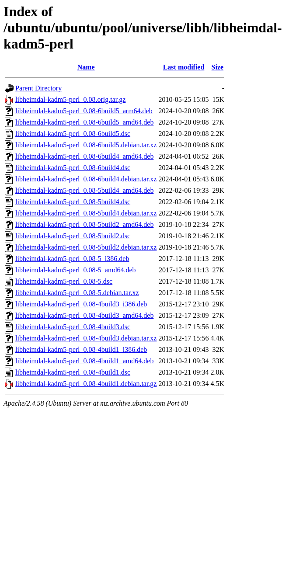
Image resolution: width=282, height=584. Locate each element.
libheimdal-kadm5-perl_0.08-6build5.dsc (72, 133)
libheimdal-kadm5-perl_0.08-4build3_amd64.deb (84, 315)
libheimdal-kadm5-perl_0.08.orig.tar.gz (70, 99)
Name (86, 67)
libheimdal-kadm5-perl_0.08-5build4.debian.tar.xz (86, 213)
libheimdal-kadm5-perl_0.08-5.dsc (63, 281)
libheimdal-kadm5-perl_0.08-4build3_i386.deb (81, 304)
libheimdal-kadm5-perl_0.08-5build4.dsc (72, 201)
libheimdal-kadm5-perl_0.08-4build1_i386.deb (81, 349)
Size (218, 67)
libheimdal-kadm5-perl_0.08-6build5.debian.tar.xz (86, 145)
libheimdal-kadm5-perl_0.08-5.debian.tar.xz (77, 292)
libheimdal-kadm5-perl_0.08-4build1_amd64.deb (84, 361)
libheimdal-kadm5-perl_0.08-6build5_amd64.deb (84, 122)
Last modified (184, 67)
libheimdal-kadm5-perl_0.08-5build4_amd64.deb (84, 190)
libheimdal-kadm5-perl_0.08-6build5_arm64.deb (84, 111)
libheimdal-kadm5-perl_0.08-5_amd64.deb (75, 270)
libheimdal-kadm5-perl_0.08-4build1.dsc (72, 372)
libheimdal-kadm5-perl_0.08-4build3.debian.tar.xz (86, 338)
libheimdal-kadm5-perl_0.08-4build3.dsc (72, 326)
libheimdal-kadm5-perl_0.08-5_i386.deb (72, 258)
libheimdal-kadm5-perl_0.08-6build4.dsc (72, 167)
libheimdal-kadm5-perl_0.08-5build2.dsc (72, 236)
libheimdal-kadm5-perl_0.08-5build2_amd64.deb (84, 224)
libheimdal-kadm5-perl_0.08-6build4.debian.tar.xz (86, 179)
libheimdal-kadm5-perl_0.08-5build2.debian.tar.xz (86, 247)
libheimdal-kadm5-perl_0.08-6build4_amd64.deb (84, 156)
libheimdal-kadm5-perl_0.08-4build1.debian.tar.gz (86, 383)
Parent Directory (38, 88)
